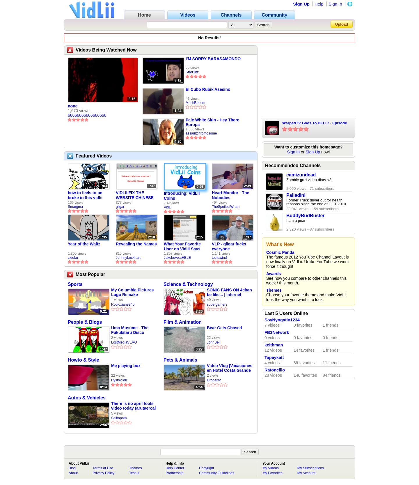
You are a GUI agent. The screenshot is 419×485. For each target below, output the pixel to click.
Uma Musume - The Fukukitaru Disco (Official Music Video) (131, 330)
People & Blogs (85, 322)
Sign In (335, 3)
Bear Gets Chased (224, 327)
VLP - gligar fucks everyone (229, 246)
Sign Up (301, 3)
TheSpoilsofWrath (225, 207)
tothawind (219, 258)
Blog (72, 468)
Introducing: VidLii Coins (182, 196)
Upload (341, 24)
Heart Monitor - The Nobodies (230, 195)
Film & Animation (183, 322)
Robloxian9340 (122, 304)
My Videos (270, 468)
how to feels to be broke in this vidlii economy (85, 195)
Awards (273, 273)
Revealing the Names (136, 244)
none (72, 106)
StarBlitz (192, 72)
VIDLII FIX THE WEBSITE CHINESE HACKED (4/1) (135, 195)
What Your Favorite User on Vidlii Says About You (182, 247)
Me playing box (126, 365)
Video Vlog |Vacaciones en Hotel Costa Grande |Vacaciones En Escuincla (229, 368)
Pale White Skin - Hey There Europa (212, 122)
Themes (274, 290)
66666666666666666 (87, 115)
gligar (120, 207)
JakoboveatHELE (177, 258)
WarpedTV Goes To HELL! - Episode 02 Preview (314, 123)
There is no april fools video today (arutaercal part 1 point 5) (133, 406)
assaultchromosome (201, 133)
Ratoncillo (274, 370)
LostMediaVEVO (124, 342)
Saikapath (119, 418)
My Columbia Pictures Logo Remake (132, 292)
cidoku (73, 258)
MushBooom (195, 103)
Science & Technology (188, 284)
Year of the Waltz (84, 244)
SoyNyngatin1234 (282, 320)
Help (319, 3)
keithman (273, 345)
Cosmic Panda (280, 252)
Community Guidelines (216, 473)
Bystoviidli (119, 380)
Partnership (174, 473)
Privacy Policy (103, 473)
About (73, 473)
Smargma (75, 207)
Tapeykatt (274, 357)
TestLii (134, 473)
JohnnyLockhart (128, 258)
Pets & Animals (180, 359)
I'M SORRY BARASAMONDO (213, 58)
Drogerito (214, 380)
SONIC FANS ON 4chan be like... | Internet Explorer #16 (229, 292)
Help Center (175, 468)
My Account (306, 473)
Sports (75, 284)
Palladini (296, 195)
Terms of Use (103, 468)
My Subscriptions (310, 468)
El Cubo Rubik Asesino (208, 89)
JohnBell (213, 342)
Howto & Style (83, 359)
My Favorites (272, 473)
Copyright (206, 468)
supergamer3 (217, 304)
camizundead (301, 174)
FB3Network (276, 332)
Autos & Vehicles (87, 397)
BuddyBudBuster (305, 215)
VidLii (168, 207)
